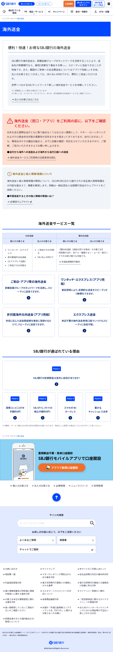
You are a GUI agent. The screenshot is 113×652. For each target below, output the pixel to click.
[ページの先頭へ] (56, 497)
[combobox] (56, 523)
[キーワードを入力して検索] (92, 523)
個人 (26, 4)
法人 (44, 4)
